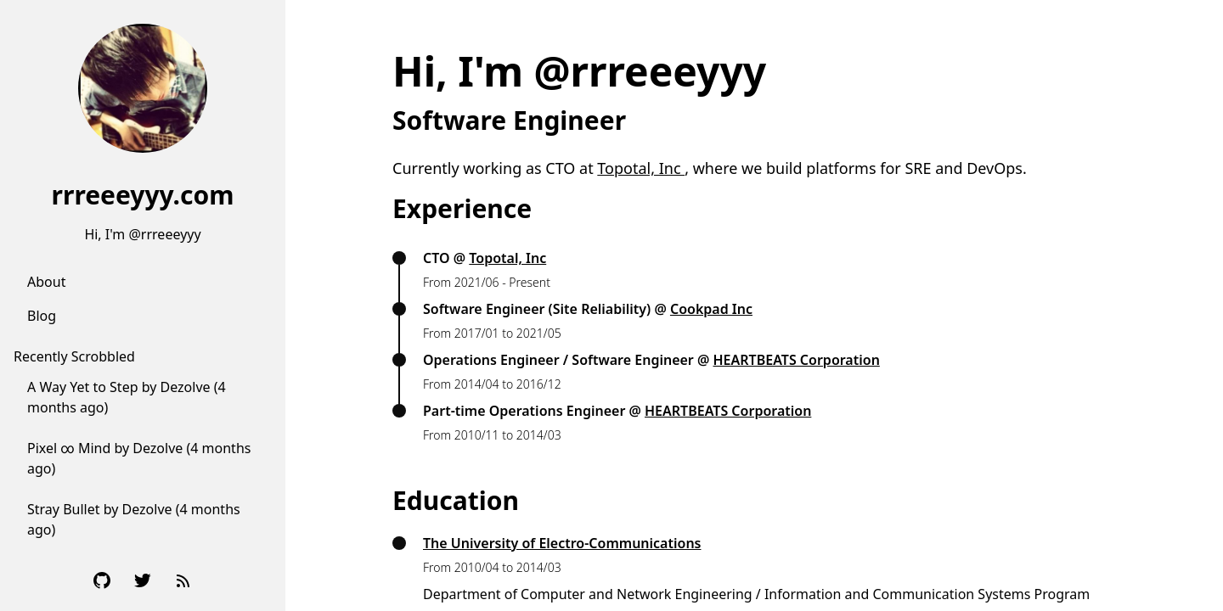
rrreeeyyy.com (143, 194)
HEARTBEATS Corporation (796, 359)
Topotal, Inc (641, 168)
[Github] (102, 580)
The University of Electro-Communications (562, 543)
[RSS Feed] (183, 580)
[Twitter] (142, 580)
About (46, 281)
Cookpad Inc (711, 309)
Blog (41, 315)
